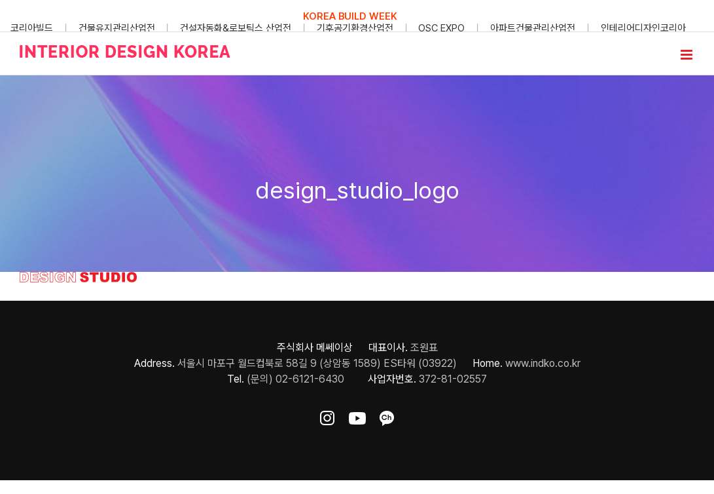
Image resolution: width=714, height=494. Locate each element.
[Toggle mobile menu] (687, 55)
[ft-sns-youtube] (357, 415)
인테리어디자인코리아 (643, 28)
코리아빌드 (31, 28)
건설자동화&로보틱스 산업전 (235, 28)
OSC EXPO (441, 28)
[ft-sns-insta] (327, 415)
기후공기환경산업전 (355, 28)
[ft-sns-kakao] (386, 415)
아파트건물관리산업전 (532, 28)
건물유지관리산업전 (117, 28)
